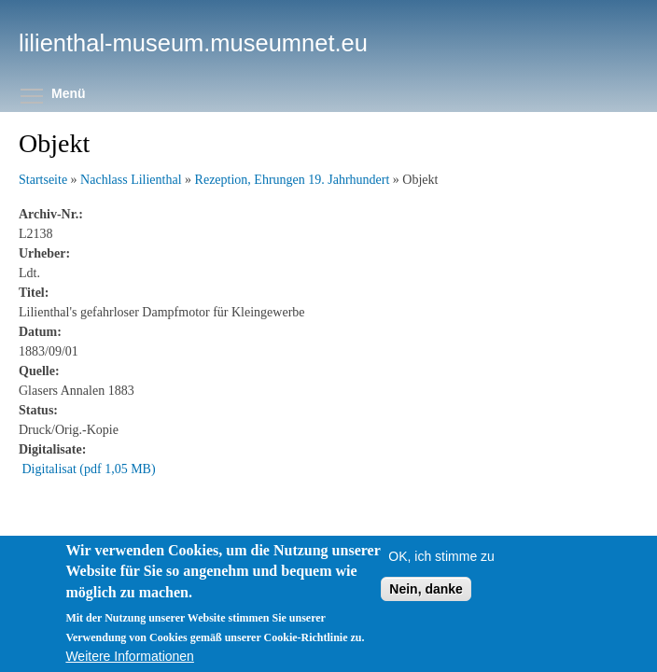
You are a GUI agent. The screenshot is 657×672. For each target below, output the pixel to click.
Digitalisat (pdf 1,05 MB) (89, 469)
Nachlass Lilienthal (130, 180)
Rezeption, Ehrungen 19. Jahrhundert (292, 180)
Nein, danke (426, 588)
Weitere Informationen (129, 656)
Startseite (43, 180)
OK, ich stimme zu (441, 556)
